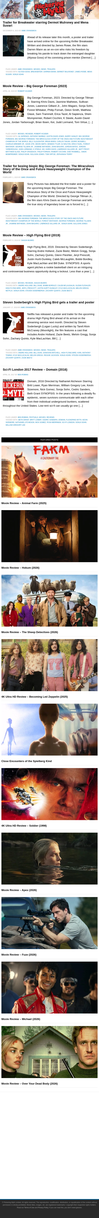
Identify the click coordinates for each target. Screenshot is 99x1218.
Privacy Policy (43, 1208)
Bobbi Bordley (50, 285)
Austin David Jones (55, 136)
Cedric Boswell (78, 141)
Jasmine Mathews (42, 147)
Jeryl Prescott (29, 288)
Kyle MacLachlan (66, 288)
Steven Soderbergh (35, 291)
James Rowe (80, 72)
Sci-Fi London (68, 422)
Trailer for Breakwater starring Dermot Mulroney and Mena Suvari (45, 24)
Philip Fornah (43, 152)
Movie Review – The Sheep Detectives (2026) (29, 632)
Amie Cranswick (25, 69)
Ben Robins (23, 417)
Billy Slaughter (36, 141)
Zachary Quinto (52, 291)
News (43, 69)
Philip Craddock (28, 152)
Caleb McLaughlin (66, 285)
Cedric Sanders (50, 420)
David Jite (29, 144)
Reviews (29, 134)
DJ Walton (66, 144)
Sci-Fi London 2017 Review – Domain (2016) (35, 369)
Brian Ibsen (50, 141)
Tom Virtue (50, 154)
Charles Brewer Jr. (15, 144)
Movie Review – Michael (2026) (20, 1019)
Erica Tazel (77, 144)
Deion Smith (40, 144)
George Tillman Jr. (24, 147)
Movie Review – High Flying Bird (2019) (31, 235)
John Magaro (57, 147)
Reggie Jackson (51, 355)
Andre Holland (25, 285)
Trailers (51, 69)
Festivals (33, 417)
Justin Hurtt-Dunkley (47, 288)
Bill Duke (37, 285)
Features (55, 1118)
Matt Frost (84, 149)
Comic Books (55, 1151)
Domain (61, 420)
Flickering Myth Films (55, 1165)
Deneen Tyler (53, 144)
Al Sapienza (23, 136)
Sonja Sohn (18, 74)
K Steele (37, 149)
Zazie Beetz (66, 291)
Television (55, 1146)
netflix (9, 291)
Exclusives (55, 1132)
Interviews (55, 1127)
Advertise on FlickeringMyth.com (55, 1179)
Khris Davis (51, 149)
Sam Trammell (73, 152)
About (55, 1170)
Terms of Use (29, 1208)
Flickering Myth (73, 420)
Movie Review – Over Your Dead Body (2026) (29, 1083)
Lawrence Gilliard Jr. (67, 149)
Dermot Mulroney (65, 72)
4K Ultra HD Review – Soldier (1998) (24, 825)
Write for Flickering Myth (55, 1184)
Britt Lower (35, 420)
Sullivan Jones (37, 154)
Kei (43, 149)
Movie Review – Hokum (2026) (20, 567)
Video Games (55, 1156)
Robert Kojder (41, 134)
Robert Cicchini (58, 152)
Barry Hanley (71, 136)
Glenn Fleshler (83, 285)
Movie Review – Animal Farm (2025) (23, 503)
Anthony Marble (38, 136)
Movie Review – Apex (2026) (19, 890)
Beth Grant (23, 420)
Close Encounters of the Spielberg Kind (26, 761)
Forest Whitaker (50, 221)
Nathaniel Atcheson (24, 422)
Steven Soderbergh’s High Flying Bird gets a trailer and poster (48, 302)
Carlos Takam (63, 141)
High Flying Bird (13, 288)
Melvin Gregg (82, 288)
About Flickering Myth (55, 1174)
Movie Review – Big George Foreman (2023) (35, 86)
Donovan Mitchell (51, 353)
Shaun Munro (40, 283)
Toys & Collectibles (55, 1160)
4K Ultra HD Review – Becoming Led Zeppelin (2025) (34, 696)
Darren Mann (49, 72)
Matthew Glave (13, 152)
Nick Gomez (40, 422)
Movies (37, 69)
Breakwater (37, 72)
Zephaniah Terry (64, 154)
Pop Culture (55, 1137)
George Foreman (67, 221)
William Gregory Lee (15, 425)
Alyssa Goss (24, 72)
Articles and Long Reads (55, 1122)
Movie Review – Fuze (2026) (18, 954)
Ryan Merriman (54, 422)
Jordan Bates (71, 147)
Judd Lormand (25, 149)
